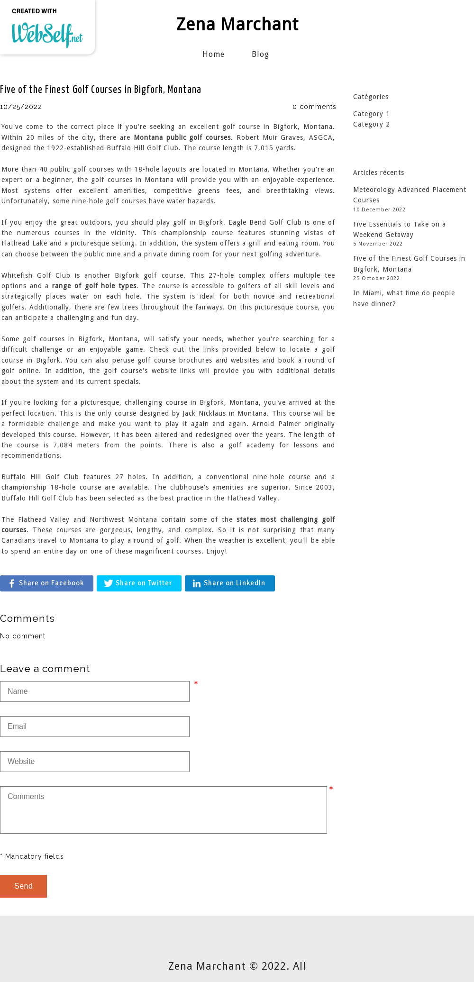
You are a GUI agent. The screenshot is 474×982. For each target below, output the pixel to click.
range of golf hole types (94, 286)
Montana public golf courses (182, 137)
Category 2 (371, 124)
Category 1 (371, 114)
